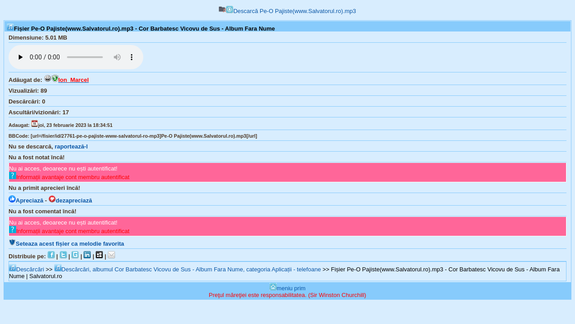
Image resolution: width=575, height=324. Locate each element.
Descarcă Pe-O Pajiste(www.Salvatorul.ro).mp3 (291, 11)
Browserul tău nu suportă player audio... (76, 57)
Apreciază (26, 200)
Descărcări (26, 269)
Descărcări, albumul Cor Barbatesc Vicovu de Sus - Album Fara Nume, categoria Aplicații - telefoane (187, 269)
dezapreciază (70, 200)
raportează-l (71, 146)
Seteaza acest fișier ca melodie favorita (66, 243)
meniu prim (287, 288)
